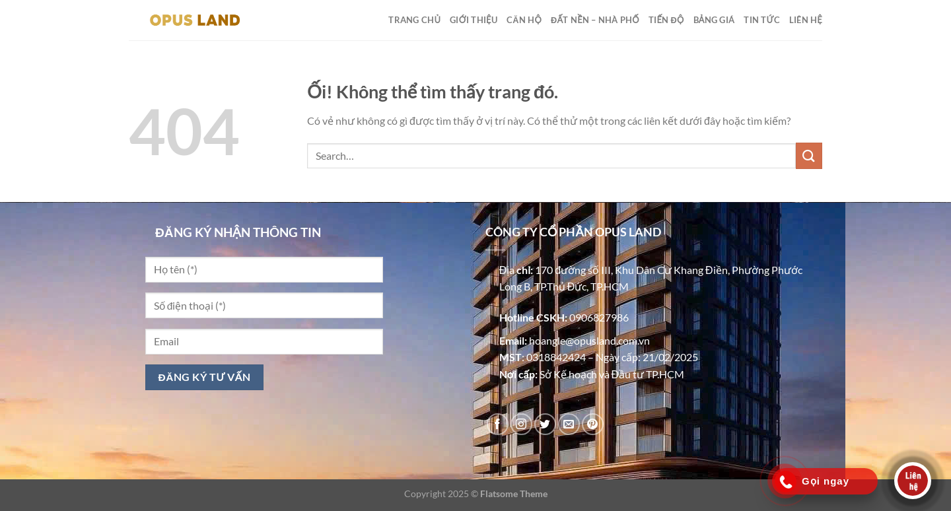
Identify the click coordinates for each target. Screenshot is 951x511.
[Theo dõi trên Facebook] (498, 424)
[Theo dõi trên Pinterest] (593, 424)
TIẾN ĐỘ (666, 20)
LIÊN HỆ (805, 20)
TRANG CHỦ (414, 20)
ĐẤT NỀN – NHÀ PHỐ (595, 20)
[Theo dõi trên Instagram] (521, 424)
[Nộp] (809, 155)
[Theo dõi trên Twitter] (545, 424)
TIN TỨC (762, 20)
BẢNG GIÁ (714, 20)
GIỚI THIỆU (473, 20)
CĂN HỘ (524, 20)
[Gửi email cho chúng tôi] (569, 424)
